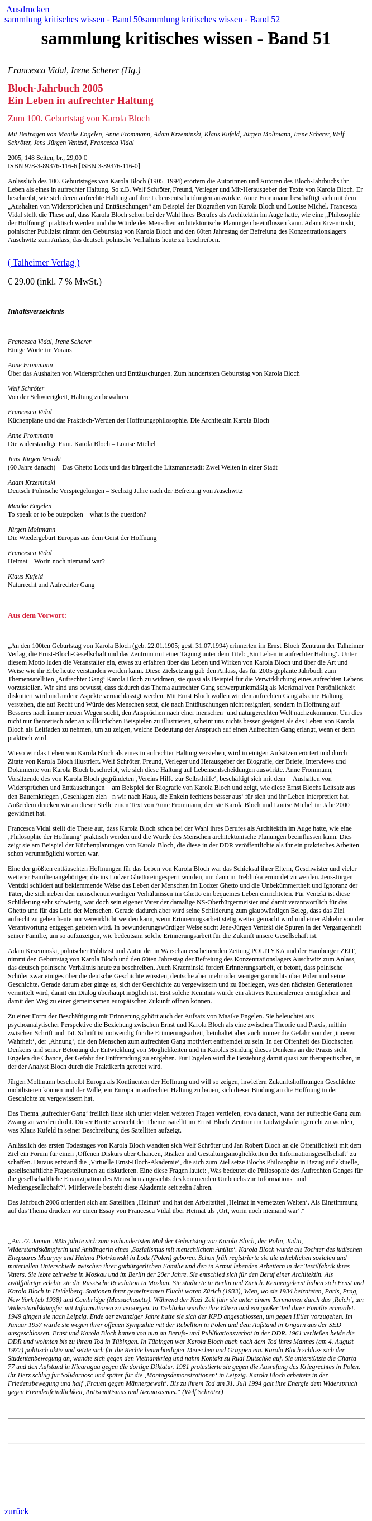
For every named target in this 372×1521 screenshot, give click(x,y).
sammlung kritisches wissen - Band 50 (73, 19)
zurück (16, 1511)
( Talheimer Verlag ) (43, 262)
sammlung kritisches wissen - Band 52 (211, 19)
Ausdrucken (26, 9)
